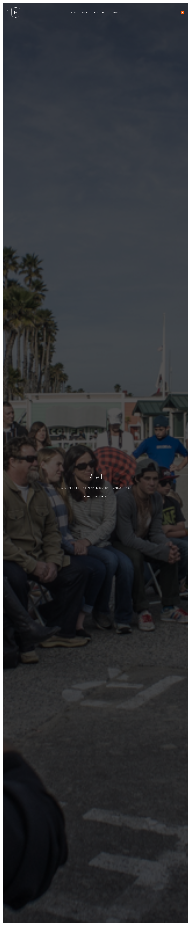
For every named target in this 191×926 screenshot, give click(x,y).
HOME (74, 12)
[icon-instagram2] (182, 12)
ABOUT (85, 12)
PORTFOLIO (99, 12)
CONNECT (115, 12)
